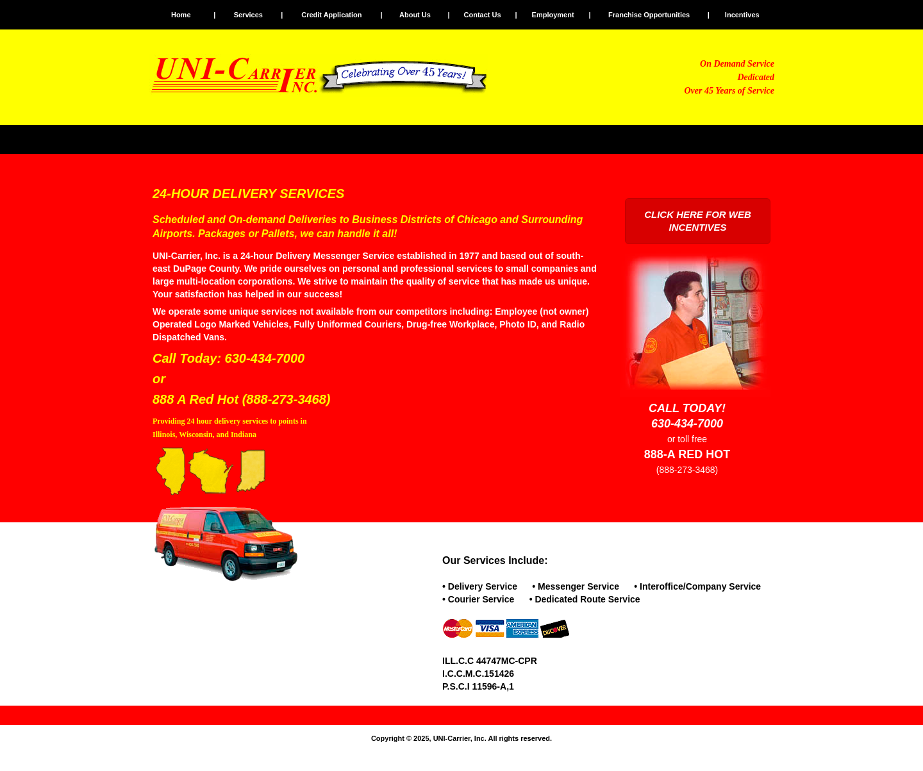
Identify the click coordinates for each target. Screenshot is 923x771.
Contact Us (482, 15)
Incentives (742, 15)
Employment (553, 15)
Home (181, 15)
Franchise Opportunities (649, 15)
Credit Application (331, 15)
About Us (415, 15)
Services (248, 15)
